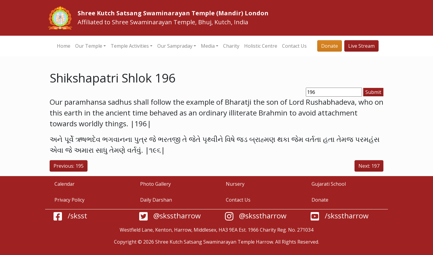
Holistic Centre (260, 46)
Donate (329, 46)
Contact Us (294, 46)
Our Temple (88, 46)
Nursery (235, 184)
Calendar (64, 184)
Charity (231, 46)
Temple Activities (130, 46)
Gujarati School (329, 184)
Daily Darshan (156, 199)
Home (63, 46)
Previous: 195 (69, 166)
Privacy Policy (69, 199)
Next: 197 (368, 166)
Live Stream (361, 46)
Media (208, 46)
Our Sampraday (174, 46)
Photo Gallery (155, 184)
